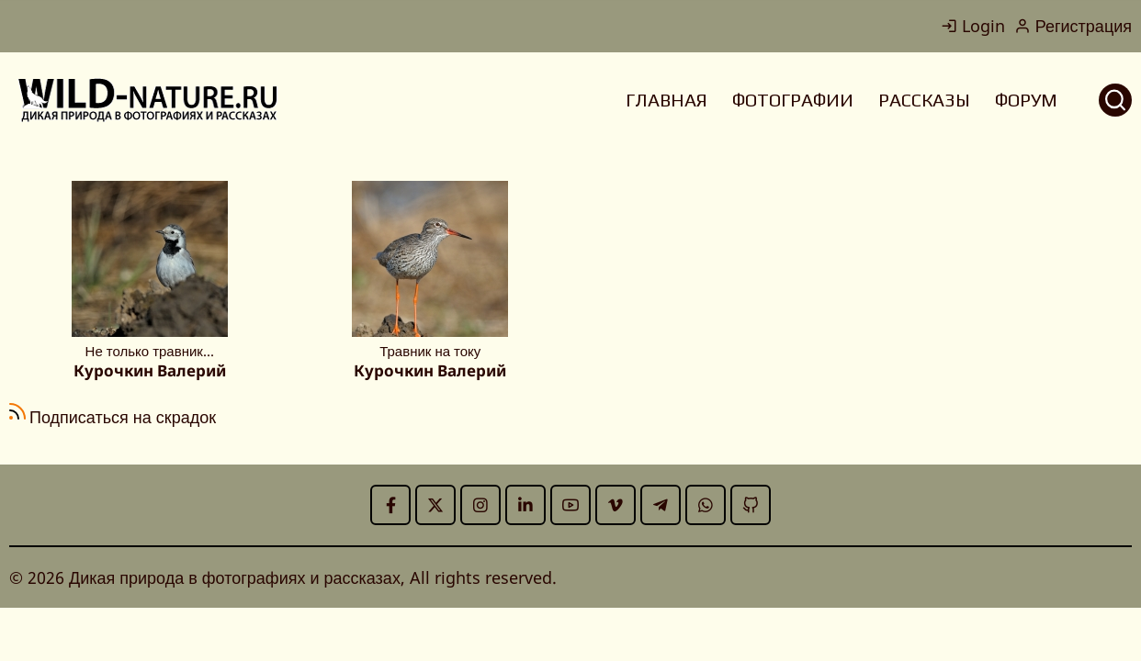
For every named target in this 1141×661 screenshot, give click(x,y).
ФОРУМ (1026, 99)
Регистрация (1073, 26)
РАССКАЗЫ (924, 99)
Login (973, 26)
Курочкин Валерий (149, 370)
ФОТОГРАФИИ (792, 99)
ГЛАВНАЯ (666, 99)
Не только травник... (149, 351)
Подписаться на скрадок (122, 417)
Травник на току (429, 351)
